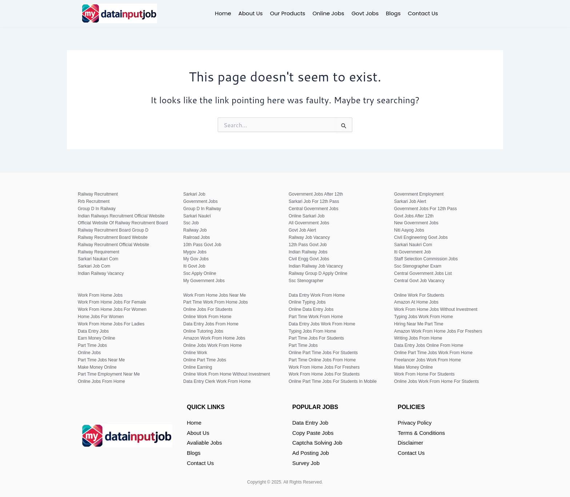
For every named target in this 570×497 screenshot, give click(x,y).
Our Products (287, 13)
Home (223, 13)
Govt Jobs (365, 13)
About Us (250, 13)
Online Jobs (328, 13)
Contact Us (423, 13)
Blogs (393, 13)
